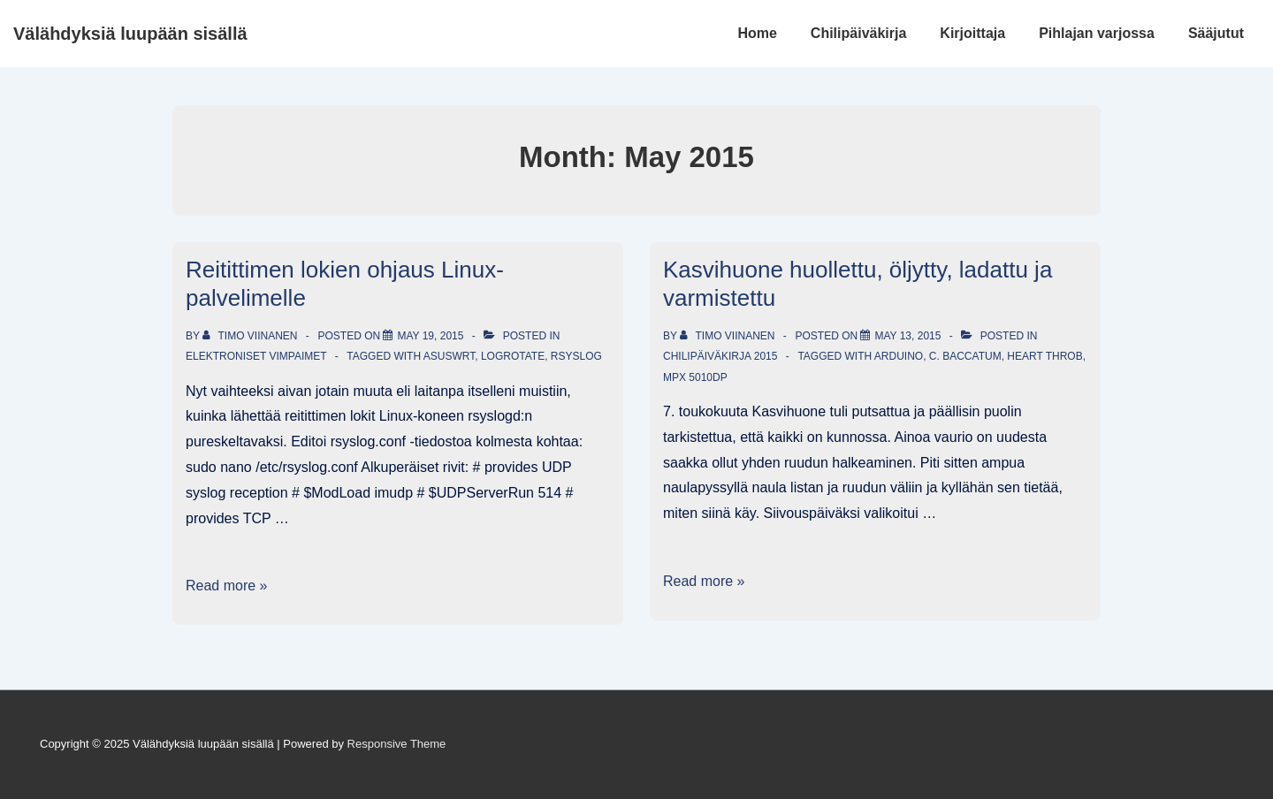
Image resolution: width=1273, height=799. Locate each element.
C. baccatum (965, 356)
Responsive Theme (396, 743)
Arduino (898, 356)
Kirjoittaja (972, 33)
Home (756, 33)
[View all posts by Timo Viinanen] (251, 336)
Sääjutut (1216, 33)
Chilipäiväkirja (859, 33)
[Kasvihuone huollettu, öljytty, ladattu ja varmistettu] (907, 336)
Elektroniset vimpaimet (256, 356)
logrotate (513, 356)
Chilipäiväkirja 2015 (720, 356)
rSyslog (576, 356)
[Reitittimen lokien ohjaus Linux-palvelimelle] (430, 336)
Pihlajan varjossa (1097, 33)
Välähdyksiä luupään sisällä (130, 33)
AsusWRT (449, 356)
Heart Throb (1044, 356)
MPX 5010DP (695, 377)
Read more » (227, 585)
